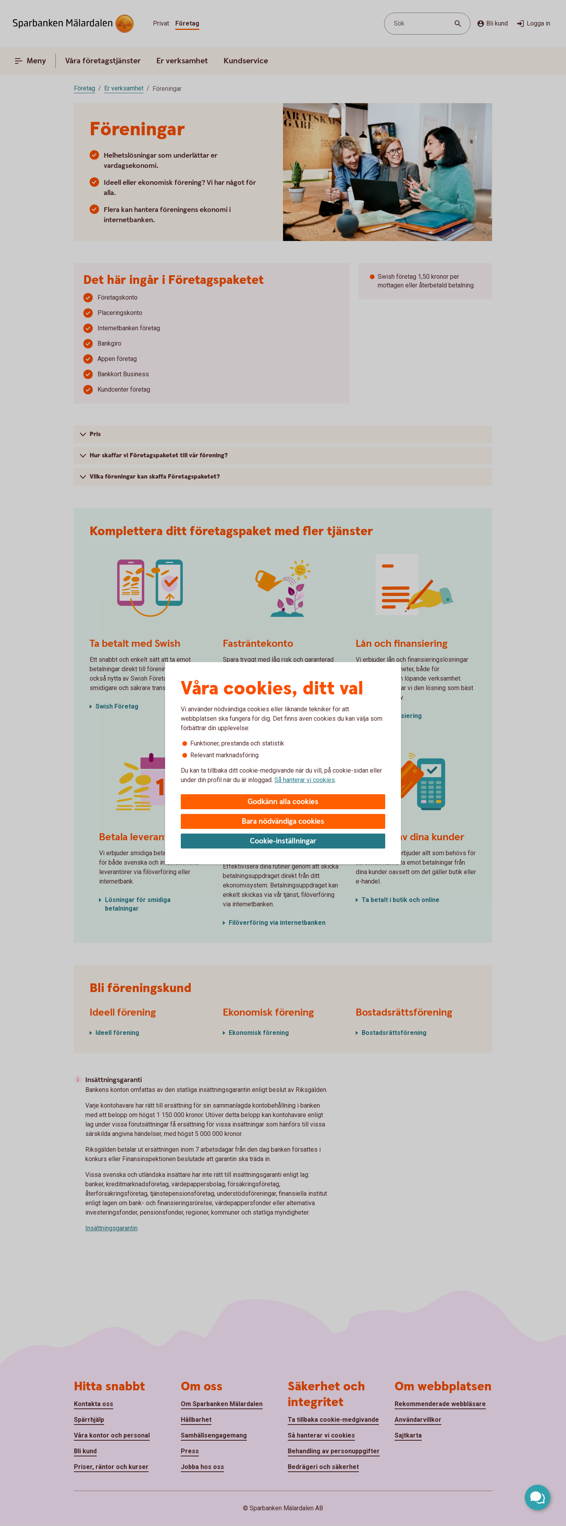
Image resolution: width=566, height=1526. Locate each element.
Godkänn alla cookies (283, 802)
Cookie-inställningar (283, 841)
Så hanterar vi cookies (304, 780)
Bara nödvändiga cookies (283, 822)
